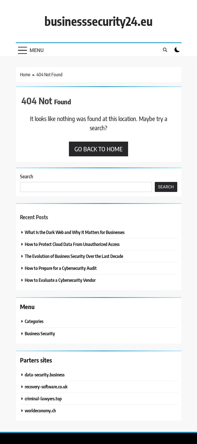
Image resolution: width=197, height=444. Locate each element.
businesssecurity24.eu (98, 21)
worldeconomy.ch (40, 410)
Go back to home (98, 149)
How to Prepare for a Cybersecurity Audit (61, 268)
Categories (34, 321)
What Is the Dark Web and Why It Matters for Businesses (74, 232)
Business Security (40, 333)
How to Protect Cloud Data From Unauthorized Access (72, 244)
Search (26, 176)
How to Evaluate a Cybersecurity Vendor (60, 280)
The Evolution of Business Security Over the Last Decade (74, 256)
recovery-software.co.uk (46, 386)
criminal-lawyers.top (43, 398)
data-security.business (44, 375)
